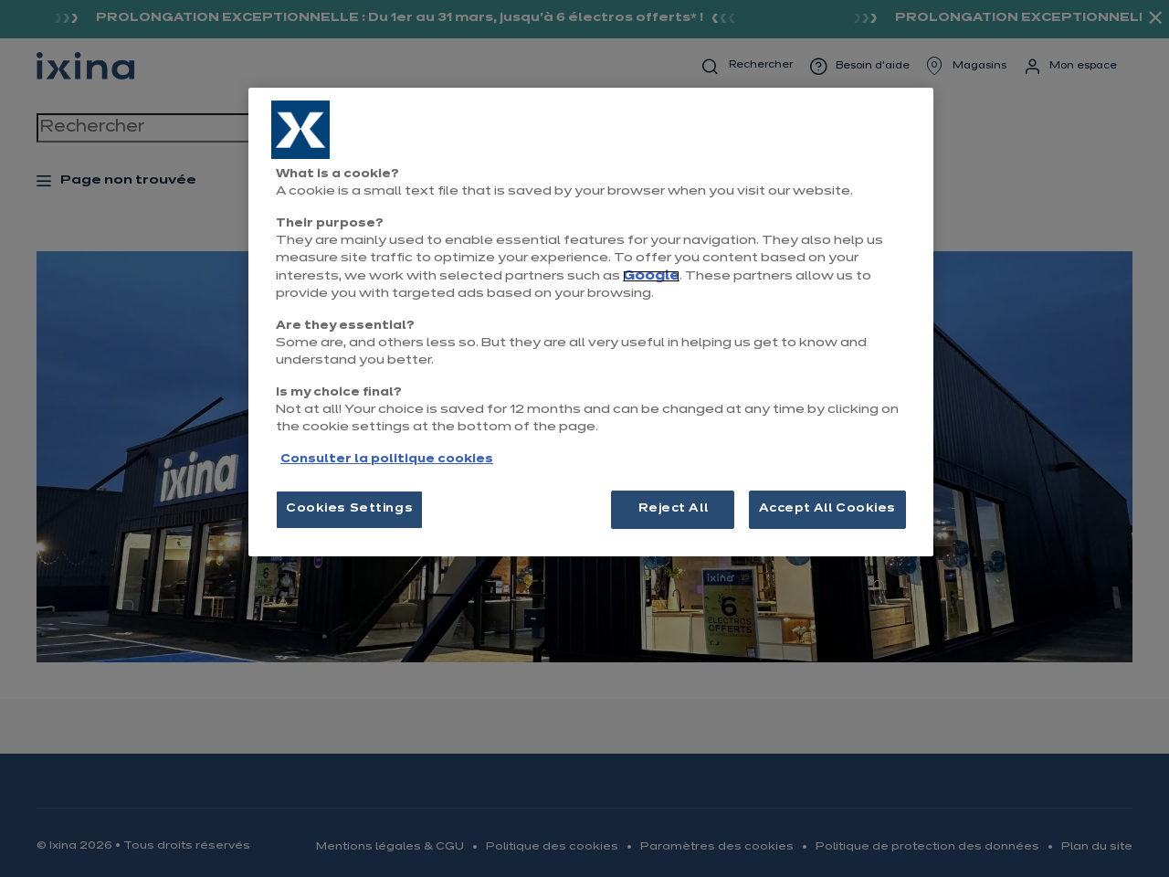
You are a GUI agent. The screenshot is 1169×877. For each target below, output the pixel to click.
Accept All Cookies (827, 508)
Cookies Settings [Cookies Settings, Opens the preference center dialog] (349, 508)
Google (651, 276)
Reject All (673, 508)
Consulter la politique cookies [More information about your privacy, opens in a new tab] (386, 459)
